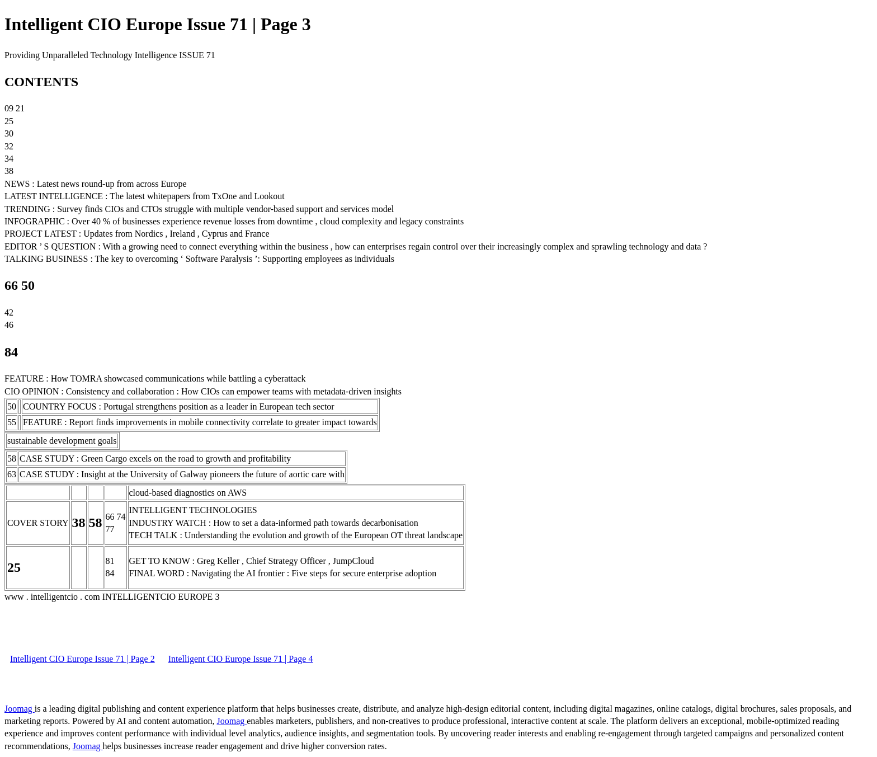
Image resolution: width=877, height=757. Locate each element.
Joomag (19, 708)
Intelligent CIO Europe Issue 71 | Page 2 (82, 659)
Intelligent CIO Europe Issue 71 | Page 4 (240, 659)
